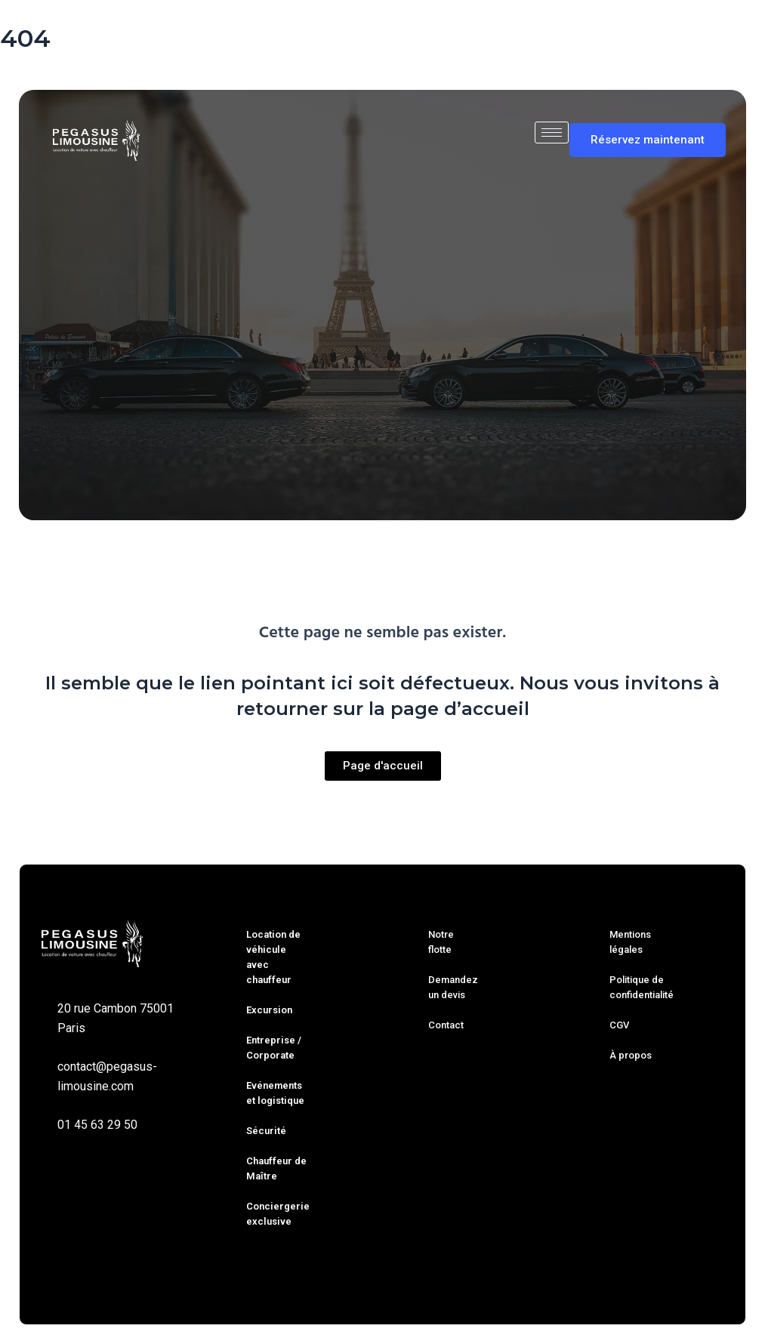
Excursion (269, 1010)
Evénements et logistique (275, 1093)
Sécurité (266, 1130)
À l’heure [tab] (330, 442)
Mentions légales (630, 942)
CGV (619, 1025)
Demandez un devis (453, 987)
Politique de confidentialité (641, 987)
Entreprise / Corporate (273, 1047)
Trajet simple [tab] (162, 442)
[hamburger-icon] (552, 132)
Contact (446, 1025)
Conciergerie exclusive (278, 1214)
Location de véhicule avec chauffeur (273, 957)
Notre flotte (441, 942)
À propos (630, 1055)
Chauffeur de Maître (276, 1168)
